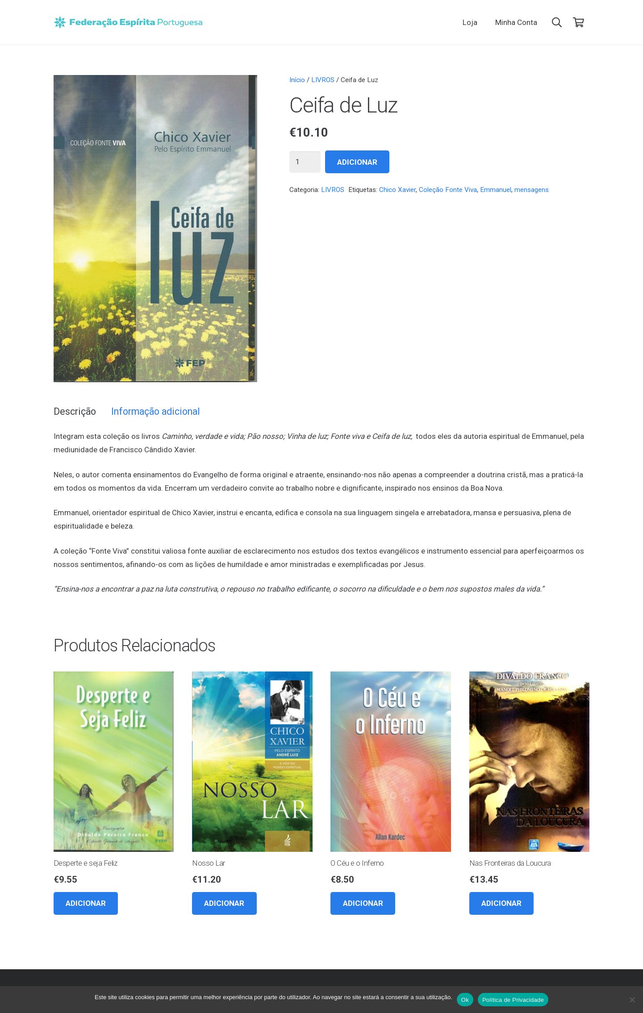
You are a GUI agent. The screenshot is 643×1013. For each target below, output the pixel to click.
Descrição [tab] (75, 411)
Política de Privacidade (513, 999)
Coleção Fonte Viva (448, 190)
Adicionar (357, 162)
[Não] (631, 999)
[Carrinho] (578, 22)
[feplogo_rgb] (128, 22)
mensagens (531, 190)
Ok (465, 999)
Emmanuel (495, 190)
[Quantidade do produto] (305, 162)
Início (297, 80)
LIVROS (322, 80)
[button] (557, 22)
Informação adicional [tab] (155, 411)
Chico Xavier (397, 190)
